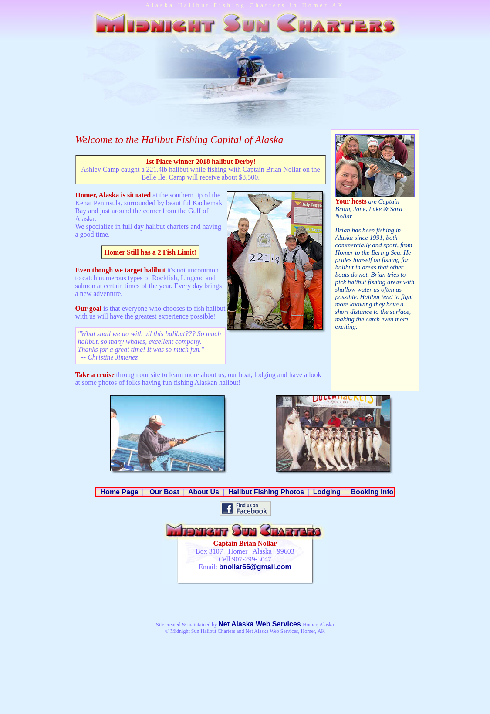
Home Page (119, 492)
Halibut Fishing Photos (266, 492)
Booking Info (371, 492)
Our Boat (163, 492)
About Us (204, 492)
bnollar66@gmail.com (255, 567)
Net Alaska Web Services (260, 624)
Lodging (326, 492)
